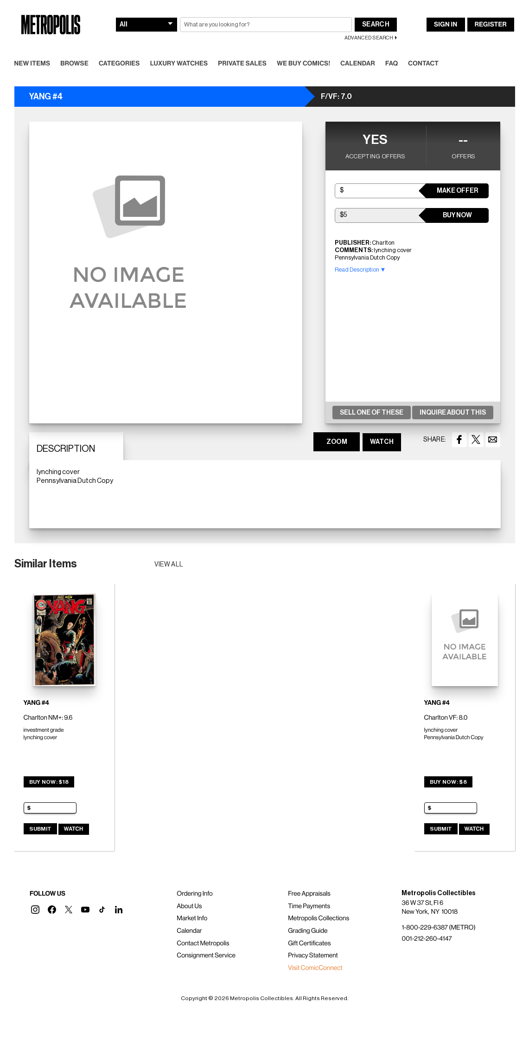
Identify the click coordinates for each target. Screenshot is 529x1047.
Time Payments (309, 906)
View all (169, 564)
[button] (35, 909)
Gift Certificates (309, 943)
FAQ (391, 63)
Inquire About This (453, 413)
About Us (189, 906)
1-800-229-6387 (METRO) (438, 927)
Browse (74, 63)
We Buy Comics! (303, 63)
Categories (119, 63)
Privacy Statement (313, 955)
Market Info (192, 918)
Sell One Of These (371, 413)
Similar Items (45, 563)
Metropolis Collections (318, 918)
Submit (40, 829)
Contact (423, 63)
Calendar (357, 63)
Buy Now (457, 215)
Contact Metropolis (203, 943)
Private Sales (242, 63)
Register (491, 24)
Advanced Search (368, 37)
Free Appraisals (309, 894)
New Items (32, 63)
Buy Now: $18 (49, 782)
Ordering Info (194, 894)
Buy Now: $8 (448, 782)
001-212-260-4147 (427, 939)
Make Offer (457, 191)
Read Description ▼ (360, 270)
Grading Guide (307, 931)
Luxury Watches (179, 63)
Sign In (445, 24)
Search (375, 24)
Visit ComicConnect (315, 968)
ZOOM (336, 442)
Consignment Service (206, 955)
